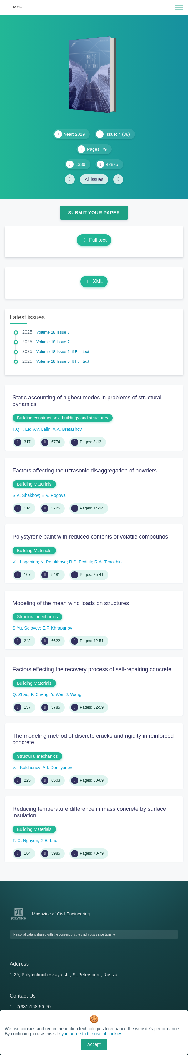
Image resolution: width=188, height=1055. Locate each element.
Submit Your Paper (94, 212)
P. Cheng (39, 694)
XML (94, 281)
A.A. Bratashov (67, 429)
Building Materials (34, 484)
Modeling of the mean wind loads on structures (71, 603)
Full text (94, 240)
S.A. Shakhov (26, 495)
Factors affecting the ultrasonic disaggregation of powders (85, 470)
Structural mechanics (37, 616)
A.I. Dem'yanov (57, 767)
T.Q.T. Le (21, 429)
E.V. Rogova (54, 495)
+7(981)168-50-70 (32, 1006)
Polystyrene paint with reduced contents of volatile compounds (90, 537)
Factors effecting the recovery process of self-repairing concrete (92, 669)
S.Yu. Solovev (26, 627)
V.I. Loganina (25, 561)
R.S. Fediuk (80, 561)
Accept (94, 1044)
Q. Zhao (20, 694)
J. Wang (73, 694)
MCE (17, 7)
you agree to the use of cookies (92, 1033)
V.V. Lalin (41, 429)
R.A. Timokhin (108, 561)
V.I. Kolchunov (26, 767)
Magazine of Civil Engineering (61, 913)
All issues (94, 179)
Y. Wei (57, 694)
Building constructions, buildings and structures (62, 417)
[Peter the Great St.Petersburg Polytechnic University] (19, 919)
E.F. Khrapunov (57, 627)
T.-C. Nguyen (25, 840)
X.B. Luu (48, 840)
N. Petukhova (53, 561)
